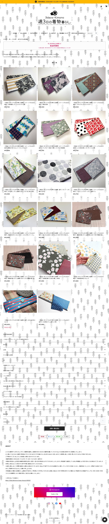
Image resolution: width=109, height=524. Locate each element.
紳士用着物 (6, 402)
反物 (4, 350)
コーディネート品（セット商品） (11, 407)
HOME (15, 33)
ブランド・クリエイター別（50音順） (12, 396)
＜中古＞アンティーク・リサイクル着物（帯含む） (16, 339)
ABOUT (53, 33)
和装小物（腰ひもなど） (9, 386)
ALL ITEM (23, 33)
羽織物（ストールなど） (9, 365)
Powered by (54, 521)
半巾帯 (14, 39)
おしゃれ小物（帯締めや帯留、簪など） (13, 381)
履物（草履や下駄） (8, 370)
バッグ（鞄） (6, 376)
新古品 (5, 344)
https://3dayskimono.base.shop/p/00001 (18, 480)
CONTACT (44, 33)
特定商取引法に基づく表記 (24, 514)
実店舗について (64, 33)
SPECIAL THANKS (77, 33)
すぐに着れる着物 (8, 355)
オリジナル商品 (7, 391)
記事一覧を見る (54, 428)
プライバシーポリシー (10, 514)
